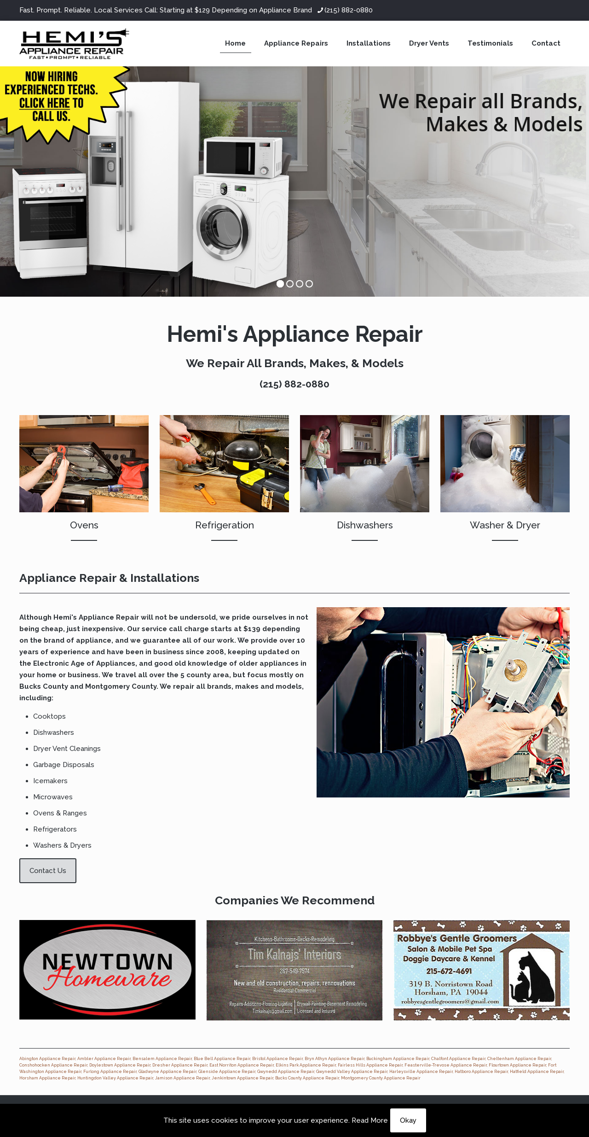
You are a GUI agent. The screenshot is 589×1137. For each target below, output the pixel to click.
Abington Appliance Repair (47, 1058)
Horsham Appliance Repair (47, 1078)
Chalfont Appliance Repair (458, 1058)
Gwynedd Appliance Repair (285, 1071)
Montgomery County (120, 686)
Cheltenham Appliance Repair (519, 1058)
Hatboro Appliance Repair (481, 1071)
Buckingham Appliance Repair (397, 1058)
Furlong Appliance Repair (110, 1071)
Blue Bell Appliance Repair (222, 1058)
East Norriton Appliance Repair (241, 1065)
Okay (408, 1120)
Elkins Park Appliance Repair (306, 1065)
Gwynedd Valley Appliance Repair (351, 1071)
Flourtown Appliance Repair (517, 1065)
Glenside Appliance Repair (226, 1071)
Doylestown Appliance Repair (119, 1065)
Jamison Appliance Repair (182, 1078)
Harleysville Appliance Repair (421, 1071)
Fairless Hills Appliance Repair (370, 1065)
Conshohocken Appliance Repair (53, 1065)
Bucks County (43, 686)
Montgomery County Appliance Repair (381, 1078)
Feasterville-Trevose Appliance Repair (445, 1065)
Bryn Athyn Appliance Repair (334, 1058)
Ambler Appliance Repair (104, 1058)
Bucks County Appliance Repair (307, 1078)
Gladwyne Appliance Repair (167, 1071)
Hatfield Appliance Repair (537, 1071)
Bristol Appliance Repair (277, 1058)
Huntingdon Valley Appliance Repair (115, 1078)
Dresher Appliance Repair (180, 1065)
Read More (370, 1120)
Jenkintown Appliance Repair (242, 1078)
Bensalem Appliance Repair (162, 1058)
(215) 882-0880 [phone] (348, 10)
